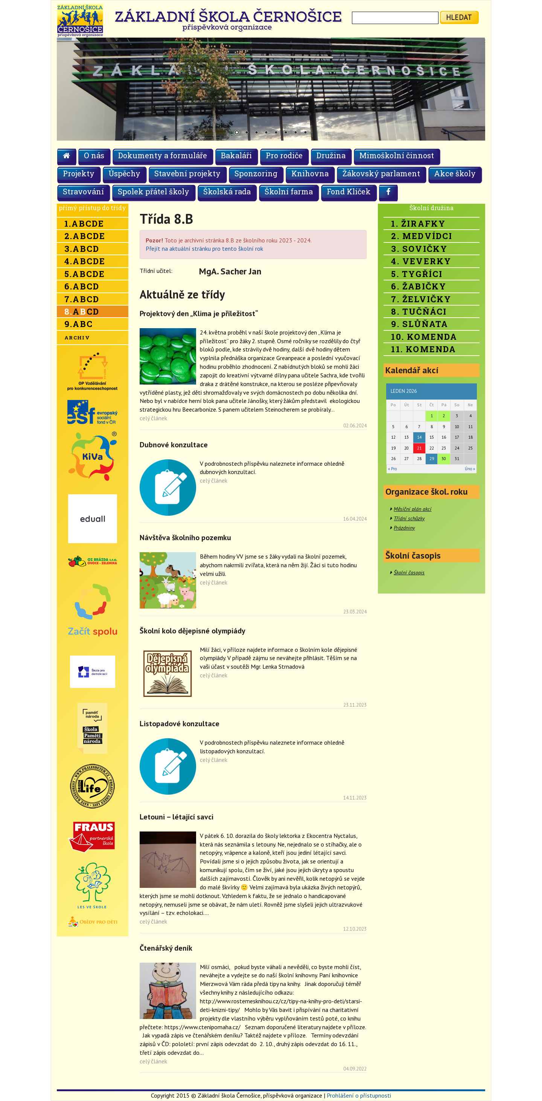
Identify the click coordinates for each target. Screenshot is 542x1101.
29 (431, 458)
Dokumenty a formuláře (162, 155)
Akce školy (455, 173)
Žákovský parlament (381, 173)
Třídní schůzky (409, 518)
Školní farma (289, 191)
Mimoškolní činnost (396, 155)
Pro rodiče (284, 155)
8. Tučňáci (419, 311)
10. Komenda (424, 336)
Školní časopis (409, 572)
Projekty (78, 173)
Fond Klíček (349, 191)
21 (419, 448)
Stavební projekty (187, 173)
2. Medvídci (421, 235)
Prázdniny (404, 527)
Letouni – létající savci (176, 817)
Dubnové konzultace (174, 445)
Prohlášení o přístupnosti (359, 1095)
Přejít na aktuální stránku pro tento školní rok (204, 248)
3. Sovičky (419, 248)
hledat (459, 17)
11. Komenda (423, 349)
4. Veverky (421, 261)
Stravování (83, 191)
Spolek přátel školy (153, 191)
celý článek (153, 418)
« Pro (392, 468)
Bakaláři (236, 155)
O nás (94, 155)
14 (419, 437)
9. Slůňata (419, 323)
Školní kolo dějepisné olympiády (192, 631)
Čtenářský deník (166, 948)
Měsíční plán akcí (412, 509)
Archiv (77, 337)
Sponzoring (255, 173)
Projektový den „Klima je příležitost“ (199, 313)
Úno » (470, 468)
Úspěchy (124, 173)
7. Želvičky (421, 299)
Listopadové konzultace (179, 723)
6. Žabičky (418, 286)
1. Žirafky (418, 223)
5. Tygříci (417, 273)
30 (444, 458)
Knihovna (310, 173)
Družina (331, 155)
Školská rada (227, 191)
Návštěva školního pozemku (185, 537)
